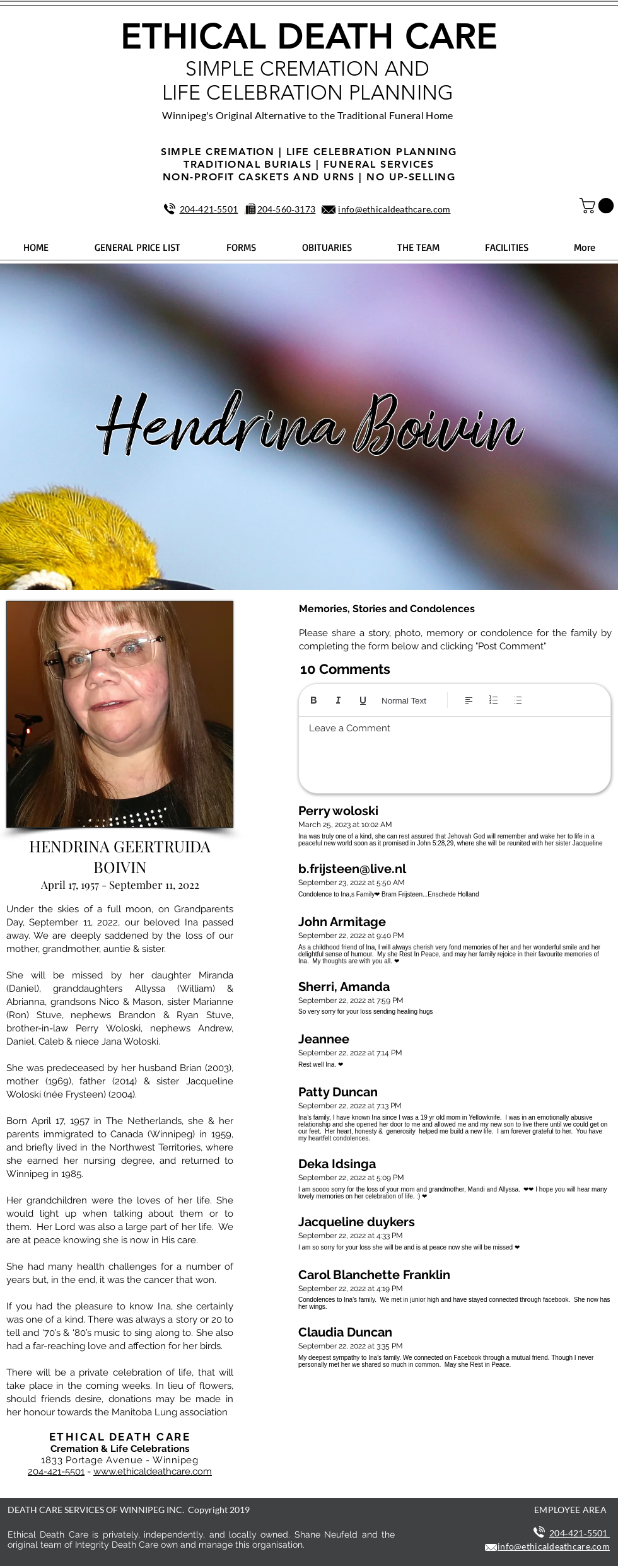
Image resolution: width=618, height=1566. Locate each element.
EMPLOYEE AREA (570, 1509)
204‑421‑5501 (209, 209)
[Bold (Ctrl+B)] (314, 700)
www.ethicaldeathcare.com (152, 1471)
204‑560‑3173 (286, 209)
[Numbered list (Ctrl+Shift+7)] (493, 700)
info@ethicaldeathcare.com (394, 209)
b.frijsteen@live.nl (352, 868)
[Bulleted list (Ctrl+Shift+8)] (518, 700)
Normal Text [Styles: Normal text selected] (404, 700)
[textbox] (454, 751)
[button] (598, 205)
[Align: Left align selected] (469, 700)
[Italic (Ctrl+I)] (338, 700)
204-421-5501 (56, 1471)
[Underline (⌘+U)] (363, 700)
